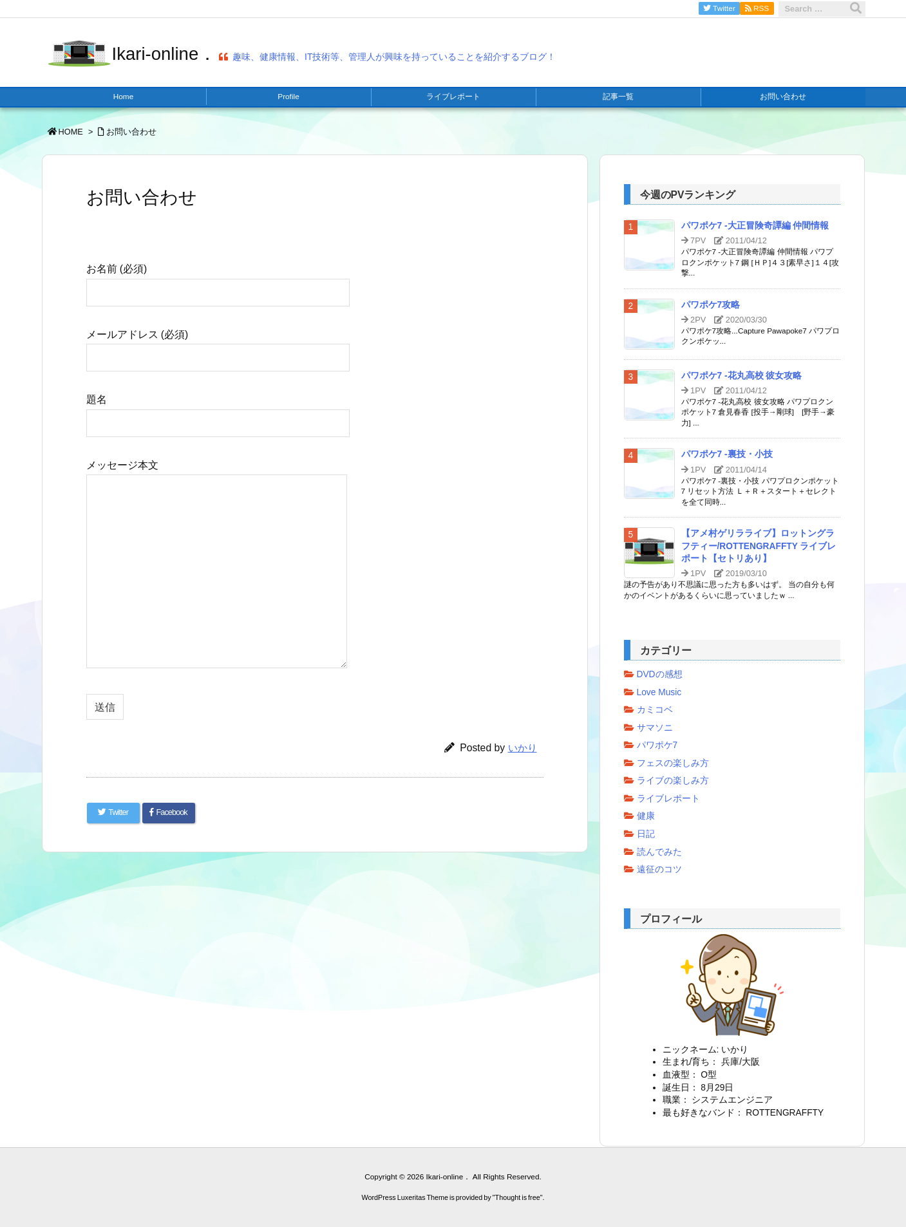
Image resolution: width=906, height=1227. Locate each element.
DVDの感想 (660, 674)
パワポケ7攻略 (711, 305)
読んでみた (659, 852)
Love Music (659, 692)
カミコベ (655, 710)
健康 (646, 816)
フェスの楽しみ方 (673, 763)
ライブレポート (668, 798)
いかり (522, 748)
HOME (71, 131)
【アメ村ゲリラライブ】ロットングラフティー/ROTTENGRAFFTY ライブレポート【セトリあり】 (758, 546)
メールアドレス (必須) (218, 345)
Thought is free (517, 1197)
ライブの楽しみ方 (673, 780)
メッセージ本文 (216, 565)
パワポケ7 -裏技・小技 (727, 454)
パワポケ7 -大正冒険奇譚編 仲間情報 (755, 225)
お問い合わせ (131, 131)
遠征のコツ (659, 869)
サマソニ (655, 728)
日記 (646, 834)
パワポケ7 (657, 745)
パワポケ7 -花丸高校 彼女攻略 (741, 375)
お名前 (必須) (218, 280)
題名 (218, 410)
